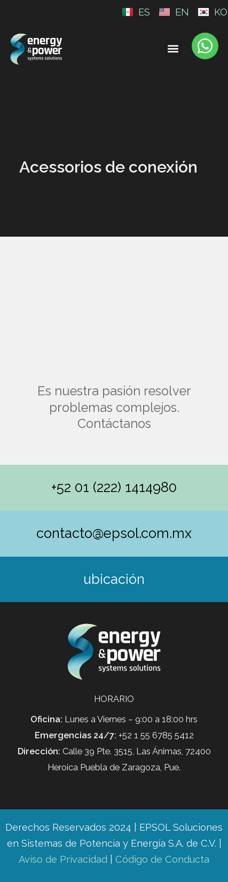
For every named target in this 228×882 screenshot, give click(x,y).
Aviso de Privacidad (63, 859)
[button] (173, 48)
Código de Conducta (162, 859)
